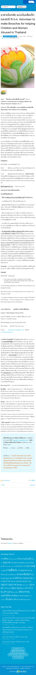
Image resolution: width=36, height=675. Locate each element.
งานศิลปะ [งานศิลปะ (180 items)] (11, 570)
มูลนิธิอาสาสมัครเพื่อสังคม (10, 36)
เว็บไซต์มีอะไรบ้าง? (18, 649)
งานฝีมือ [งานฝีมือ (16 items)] (3, 570)
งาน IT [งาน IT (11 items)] (12, 566)
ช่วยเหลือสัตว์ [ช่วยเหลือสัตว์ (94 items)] (24, 574)
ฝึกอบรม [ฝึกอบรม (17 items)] (8, 588)
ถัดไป (3, 485)
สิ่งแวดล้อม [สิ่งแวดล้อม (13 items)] (16, 592)
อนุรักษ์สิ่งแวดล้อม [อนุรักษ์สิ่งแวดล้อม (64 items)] (9, 595)
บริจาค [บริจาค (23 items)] (13, 581)
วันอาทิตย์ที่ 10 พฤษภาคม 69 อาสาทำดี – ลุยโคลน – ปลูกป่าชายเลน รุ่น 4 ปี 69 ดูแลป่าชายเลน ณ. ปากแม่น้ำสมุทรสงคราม (18, 630)
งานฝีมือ (32, 480)
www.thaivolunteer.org (7, 332)
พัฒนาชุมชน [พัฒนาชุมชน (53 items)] (17, 588)
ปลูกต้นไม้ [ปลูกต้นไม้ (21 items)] (19, 581)
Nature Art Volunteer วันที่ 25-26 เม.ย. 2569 (15, 637)
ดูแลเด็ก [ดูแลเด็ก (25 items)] (9, 578)
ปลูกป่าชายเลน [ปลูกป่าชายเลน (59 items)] (15, 584)
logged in (10, 543)
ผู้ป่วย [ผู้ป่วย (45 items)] (32, 585)
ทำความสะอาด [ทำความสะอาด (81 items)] (24, 578)
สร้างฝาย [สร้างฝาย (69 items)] (8, 592)
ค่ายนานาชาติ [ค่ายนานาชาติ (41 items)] (17, 563)
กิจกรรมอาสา (6, 480)
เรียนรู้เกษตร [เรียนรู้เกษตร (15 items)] (26, 599)
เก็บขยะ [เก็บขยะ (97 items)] (9, 599)
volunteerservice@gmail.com (16, 330)
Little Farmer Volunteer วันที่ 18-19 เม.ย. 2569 (15, 642)
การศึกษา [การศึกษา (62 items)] (5, 559)
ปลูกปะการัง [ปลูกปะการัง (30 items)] (26, 581)
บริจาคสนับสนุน (18, 658)
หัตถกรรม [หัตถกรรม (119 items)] (24, 591)
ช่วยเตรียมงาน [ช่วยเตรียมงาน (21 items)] (11, 574)
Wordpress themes (22, 671)
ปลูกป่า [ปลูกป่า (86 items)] (4, 584)
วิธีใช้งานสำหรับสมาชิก (18, 652)
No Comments (6, 38)
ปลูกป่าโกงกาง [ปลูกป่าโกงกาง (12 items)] (25, 585)
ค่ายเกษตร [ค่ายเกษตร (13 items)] (8, 566)
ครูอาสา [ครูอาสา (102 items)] (7, 562)
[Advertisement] (18, 514)
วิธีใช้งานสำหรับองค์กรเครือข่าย (18, 655)
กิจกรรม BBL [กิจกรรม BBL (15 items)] (13, 559)
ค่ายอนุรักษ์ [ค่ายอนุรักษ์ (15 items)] (27, 563)
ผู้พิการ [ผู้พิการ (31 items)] (3, 588)
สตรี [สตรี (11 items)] (24, 588)
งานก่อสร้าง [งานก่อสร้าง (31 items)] (19, 566)
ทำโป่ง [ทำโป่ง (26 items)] (8, 581)
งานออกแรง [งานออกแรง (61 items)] (23, 570)
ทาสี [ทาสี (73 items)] (15, 578)
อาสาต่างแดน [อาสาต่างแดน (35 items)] (23, 596)
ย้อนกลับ (32, 485)
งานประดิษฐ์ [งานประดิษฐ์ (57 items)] (29, 566)
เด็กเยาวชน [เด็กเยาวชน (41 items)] (18, 599)
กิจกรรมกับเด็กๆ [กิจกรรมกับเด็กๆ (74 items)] (25, 558)
